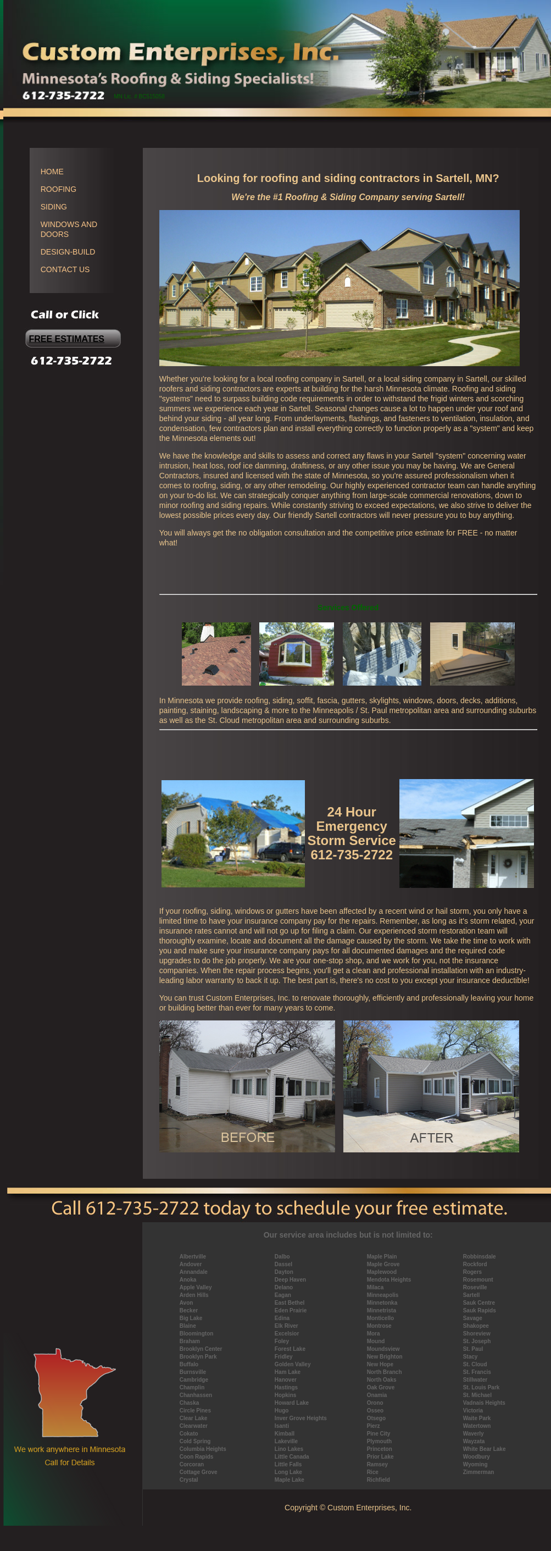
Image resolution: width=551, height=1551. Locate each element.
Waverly (473, 1434)
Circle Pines (195, 1411)
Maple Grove (383, 1264)
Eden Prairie (291, 1310)
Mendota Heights (389, 1280)
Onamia (377, 1395)
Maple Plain (382, 1257)
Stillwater (475, 1380)
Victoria (473, 1411)
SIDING (54, 206)
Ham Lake (287, 1372)
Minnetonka (382, 1303)
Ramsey (377, 1464)
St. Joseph (477, 1341)
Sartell (471, 1295)
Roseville (475, 1287)
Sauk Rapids (479, 1310)
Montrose (379, 1326)
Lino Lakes (289, 1449)
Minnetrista (381, 1310)
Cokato (189, 1434)
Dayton (284, 1272)
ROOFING (58, 189)
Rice (373, 1472)
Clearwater (194, 1426)
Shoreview (477, 1334)
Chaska (189, 1403)
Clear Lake (194, 1418)
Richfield (378, 1480)
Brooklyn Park (198, 1357)
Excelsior (287, 1334)
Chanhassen (196, 1395)
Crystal (189, 1480)
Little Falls (288, 1464)
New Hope (380, 1364)
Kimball (284, 1434)
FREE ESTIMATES (67, 339)
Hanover (286, 1380)
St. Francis (477, 1372)
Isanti (282, 1426)
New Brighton (385, 1357)
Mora (373, 1334)
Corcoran (192, 1464)
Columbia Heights (203, 1449)
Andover (191, 1264)
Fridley (284, 1357)
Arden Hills (194, 1295)
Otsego (376, 1418)
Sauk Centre (479, 1303)
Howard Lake (292, 1403)
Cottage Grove (199, 1472)
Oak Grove (381, 1387)
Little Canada (292, 1457)
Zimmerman (478, 1472)
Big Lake (191, 1318)
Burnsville (193, 1372)
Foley (282, 1341)
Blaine (188, 1326)
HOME (52, 171)
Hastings (286, 1387)
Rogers (472, 1272)
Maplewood (382, 1272)
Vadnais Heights (484, 1403)
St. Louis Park (481, 1387)
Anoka (188, 1280)
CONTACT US (65, 269)
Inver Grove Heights (301, 1418)
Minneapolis (383, 1295)
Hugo (282, 1411)
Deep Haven (290, 1280)
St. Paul (473, 1349)
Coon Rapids (197, 1457)
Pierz (373, 1426)
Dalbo (282, 1257)
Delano (284, 1287)
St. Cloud (475, 1364)
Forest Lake (290, 1349)
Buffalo (189, 1364)
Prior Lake (380, 1457)
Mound (376, 1341)
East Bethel (289, 1303)
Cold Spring (195, 1441)
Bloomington (197, 1334)
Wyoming (475, 1464)
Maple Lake (289, 1480)
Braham (190, 1341)
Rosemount (478, 1280)
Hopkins (285, 1395)
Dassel (283, 1264)
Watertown (477, 1426)
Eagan (283, 1295)
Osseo (375, 1411)
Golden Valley (293, 1364)
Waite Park (477, 1418)
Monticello (380, 1318)
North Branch (384, 1372)
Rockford (475, 1264)
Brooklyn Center (201, 1349)
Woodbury (476, 1457)
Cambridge (194, 1380)
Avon (186, 1303)
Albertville (193, 1257)
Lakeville (286, 1441)
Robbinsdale (479, 1257)
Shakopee (476, 1326)
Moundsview (383, 1349)
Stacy (470, 1357)
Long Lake (288, 1472)
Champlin (192, 1387)
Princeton (379, 1449)
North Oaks (382, 1380)
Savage (472, 1318)
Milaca (375, 1287)
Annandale (194, 1272)
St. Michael (477, 1395)
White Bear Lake (484, 1449)
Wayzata (474, 1441)
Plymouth (379, 1441)
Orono (375, 1403)
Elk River (286, 1326)
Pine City (379, 1434)
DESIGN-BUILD (68, 251)
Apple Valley (196, 1287)
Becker (189, 1310)
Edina (282, 1318)
